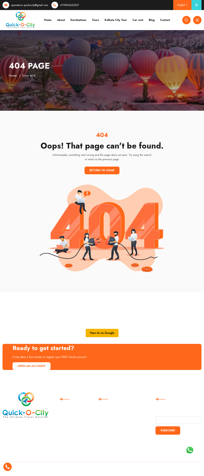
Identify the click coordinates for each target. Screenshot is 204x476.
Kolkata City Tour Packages (116, 420)
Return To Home (102, 170)
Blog (151, 20)
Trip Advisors (69, 427)
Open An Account (32, 366)
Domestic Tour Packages (115, 406)
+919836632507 (69, 5)
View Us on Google (102, 333)
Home (48, 20)
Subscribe (167, 430)
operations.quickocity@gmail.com (29, 5)
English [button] (181, 5)
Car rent (137, 20)
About (61, 20)
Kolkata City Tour (116, 20)
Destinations (78, 20)
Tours (95, 20)
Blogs (64, 420)
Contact (165, 20)
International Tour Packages (117, 413)
